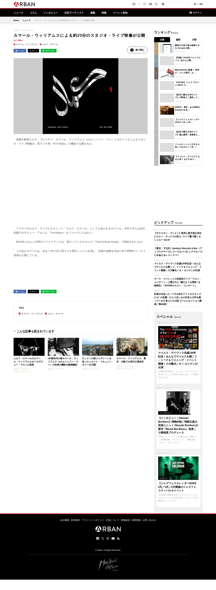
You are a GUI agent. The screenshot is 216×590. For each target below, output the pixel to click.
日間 (162, 39)
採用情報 (136, 519)
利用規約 (75, 519)
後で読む (137, 50)
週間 (178, 39)
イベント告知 (124, 12)
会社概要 (64, 519)
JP (195, 4)
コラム (34, 12)
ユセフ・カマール (50, 44)
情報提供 (125, 519)
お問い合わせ (149, 519)
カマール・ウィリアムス (26, 44)
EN (201, 4)
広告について (112, 519)
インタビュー (52, 12)
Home (16, 21)
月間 (194, 39)
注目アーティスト (77, 12)
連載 (96, 12)
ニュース (19, 12)
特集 (108, 12)
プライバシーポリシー (93, 519)
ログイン (196, 12)
